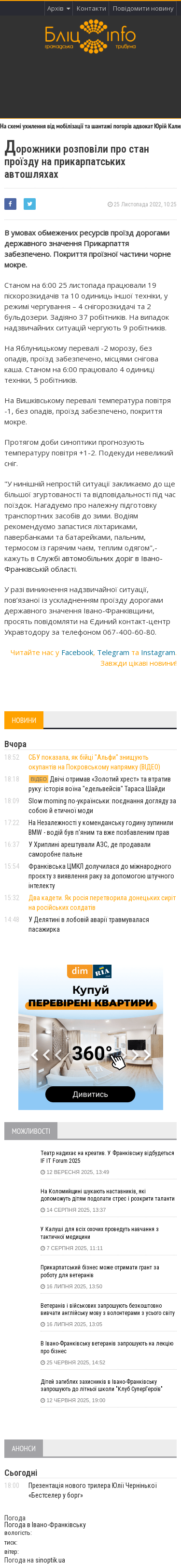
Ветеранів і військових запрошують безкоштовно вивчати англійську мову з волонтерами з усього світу (108, 1309)
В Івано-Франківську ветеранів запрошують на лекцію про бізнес (107, 1347)
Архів (58, 8)
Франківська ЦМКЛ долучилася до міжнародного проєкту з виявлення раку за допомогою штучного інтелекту (101, 876)
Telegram (113, 652)
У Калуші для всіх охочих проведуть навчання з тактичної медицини (100, 1233)
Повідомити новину (143, 8)
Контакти (91, 8)
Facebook (77, 652)
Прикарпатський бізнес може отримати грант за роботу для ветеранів (100, 1271)
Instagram (158, 652)
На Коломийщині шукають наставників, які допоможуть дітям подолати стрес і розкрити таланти (108, 1195)
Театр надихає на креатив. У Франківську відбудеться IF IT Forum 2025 (107, 1157)
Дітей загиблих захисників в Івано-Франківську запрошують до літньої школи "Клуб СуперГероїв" (102, 1385)
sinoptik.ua (50, 1560)
